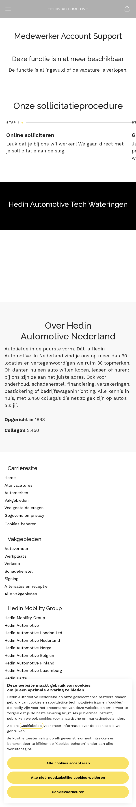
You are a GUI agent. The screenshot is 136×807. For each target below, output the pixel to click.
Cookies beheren (20, 523)
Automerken (16, 492)
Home (10, 477)
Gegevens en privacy (24, 515)
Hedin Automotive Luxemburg (33, 670)
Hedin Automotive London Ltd (33, 632)
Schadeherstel (18, 571)
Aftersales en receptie (25, 586)
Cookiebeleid (32, 725)
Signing (11, 578)
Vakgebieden (16, 500)
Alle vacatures (18, 485)
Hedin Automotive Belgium (30, 655)
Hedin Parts (15, 678)
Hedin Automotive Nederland (32, 640)
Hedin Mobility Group (24, 617)
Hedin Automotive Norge (27, 647)
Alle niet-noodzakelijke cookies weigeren (68, 777)
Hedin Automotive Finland (29, 663)
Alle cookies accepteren (68, 763)
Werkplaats (15, 556)
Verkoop (12, 563)
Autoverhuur (16, 548)
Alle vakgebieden (20, 594)
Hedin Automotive (21, 625)
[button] (127, 9)
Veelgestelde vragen (24, 507)
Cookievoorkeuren (68, 792)
